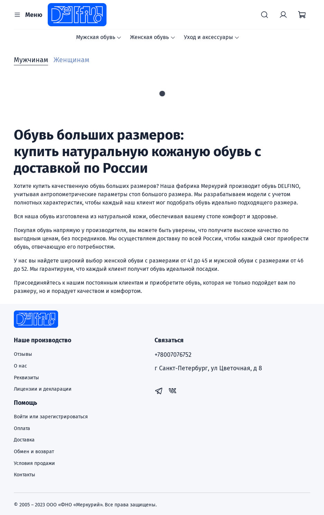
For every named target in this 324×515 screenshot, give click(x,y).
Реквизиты (26, 378)
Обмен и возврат (34, 452)
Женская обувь (152, 37)
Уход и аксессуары (212, 37)
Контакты (24, 475)
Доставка (24, 440)
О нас (20, 366)
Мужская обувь (99, 37)
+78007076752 (173, 355)
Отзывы (23, 354)
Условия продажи (34, 463)
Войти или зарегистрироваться (51, 417)
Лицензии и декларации (43, 389)
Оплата (22, 428)
